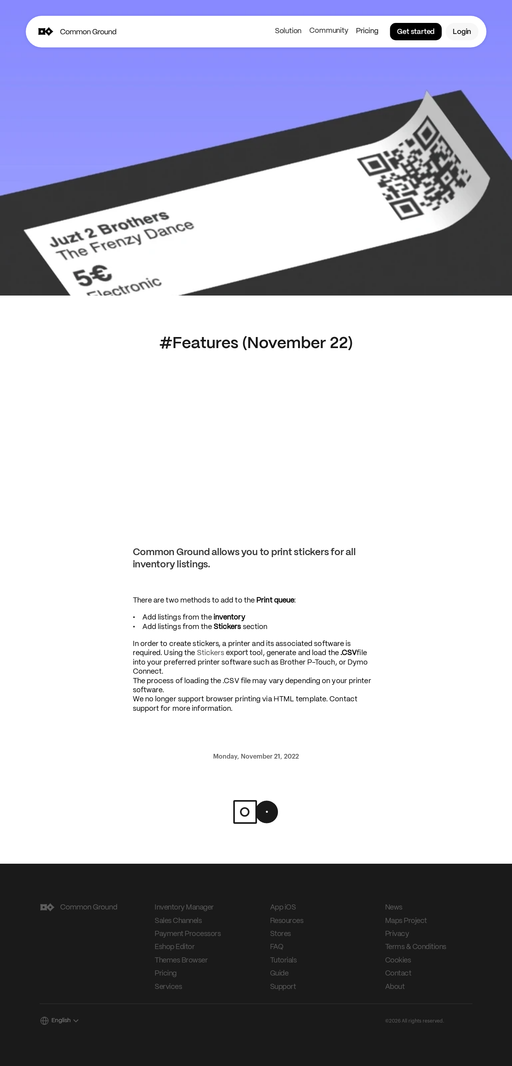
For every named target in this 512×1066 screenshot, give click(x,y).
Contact (398, 973)
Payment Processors (188, 934)
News (393, 907)
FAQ (276, 947)
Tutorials (283, 960)
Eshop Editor (175, 947)
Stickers (222, 653)
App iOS (283, 907)
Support (283, 987)
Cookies (398, 960)
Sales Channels (178, 921)
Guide (279, 973)
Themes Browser (181, 960)
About (395, 987)
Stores (280, 934)
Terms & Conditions (415, 947)
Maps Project (406, 921)
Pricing (367, 31)
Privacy (397, 934)
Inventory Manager (184, 907)
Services (168, 987)
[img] (45, 32)
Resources (287, 921)
